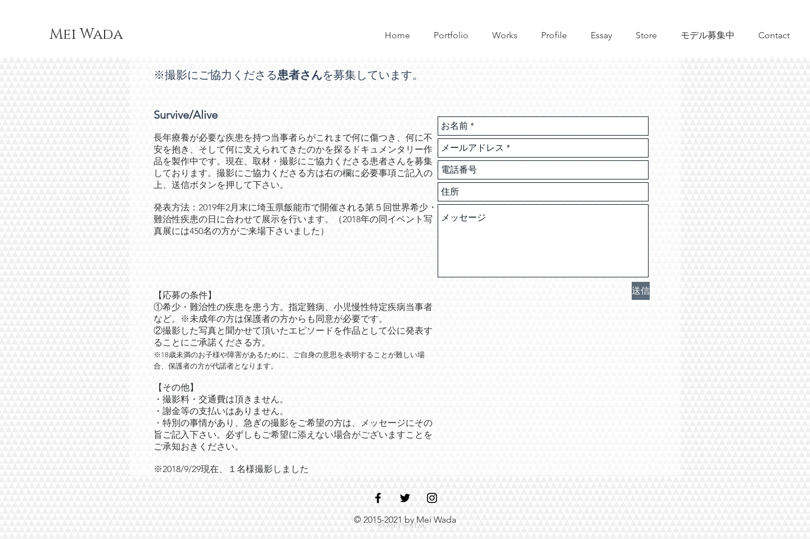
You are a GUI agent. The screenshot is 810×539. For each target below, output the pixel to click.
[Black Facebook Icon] (378, 498)
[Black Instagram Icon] (432, 498)
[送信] (641, 291)
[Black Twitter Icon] (405, 498)
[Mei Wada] (86, 35)
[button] (707, 35)
